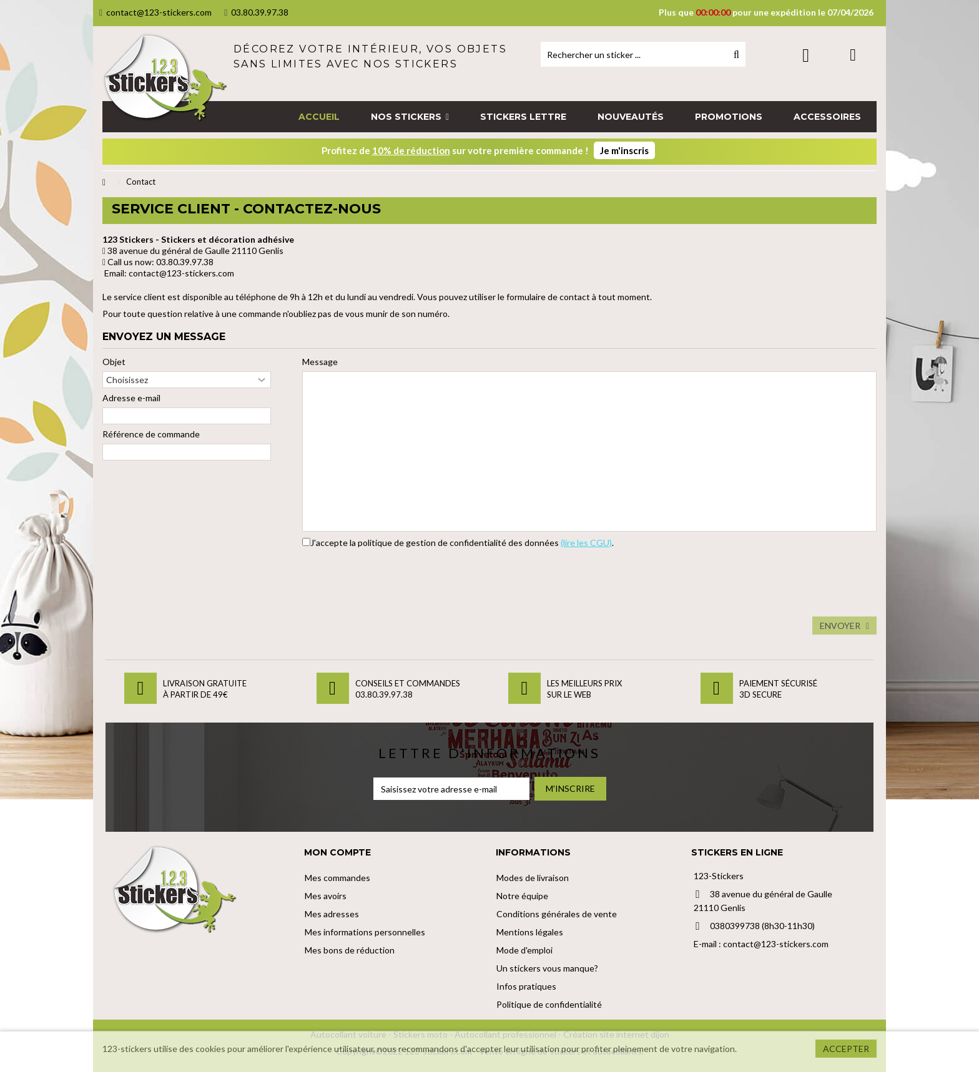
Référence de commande (151, 434)
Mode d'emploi (524, 950)
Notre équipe (522, 895)
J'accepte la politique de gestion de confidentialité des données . (462, 542)
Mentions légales (529, 932)
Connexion (805, 55)
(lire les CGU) (586, 542)
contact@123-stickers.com (155, 12)
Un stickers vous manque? (547, 968)
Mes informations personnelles (365, 932)
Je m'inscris (624, 150)
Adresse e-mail (131, 397)
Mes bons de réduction (350, 950)
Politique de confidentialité (549, 1004)
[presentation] (397, 579)
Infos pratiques (526, 986)
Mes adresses (332, 914)
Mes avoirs (326, 895)
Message (320, 361)
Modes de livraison (532, 877)
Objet (113, 361)
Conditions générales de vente (556, 914)
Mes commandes (337, 877)
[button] (410, 116)
